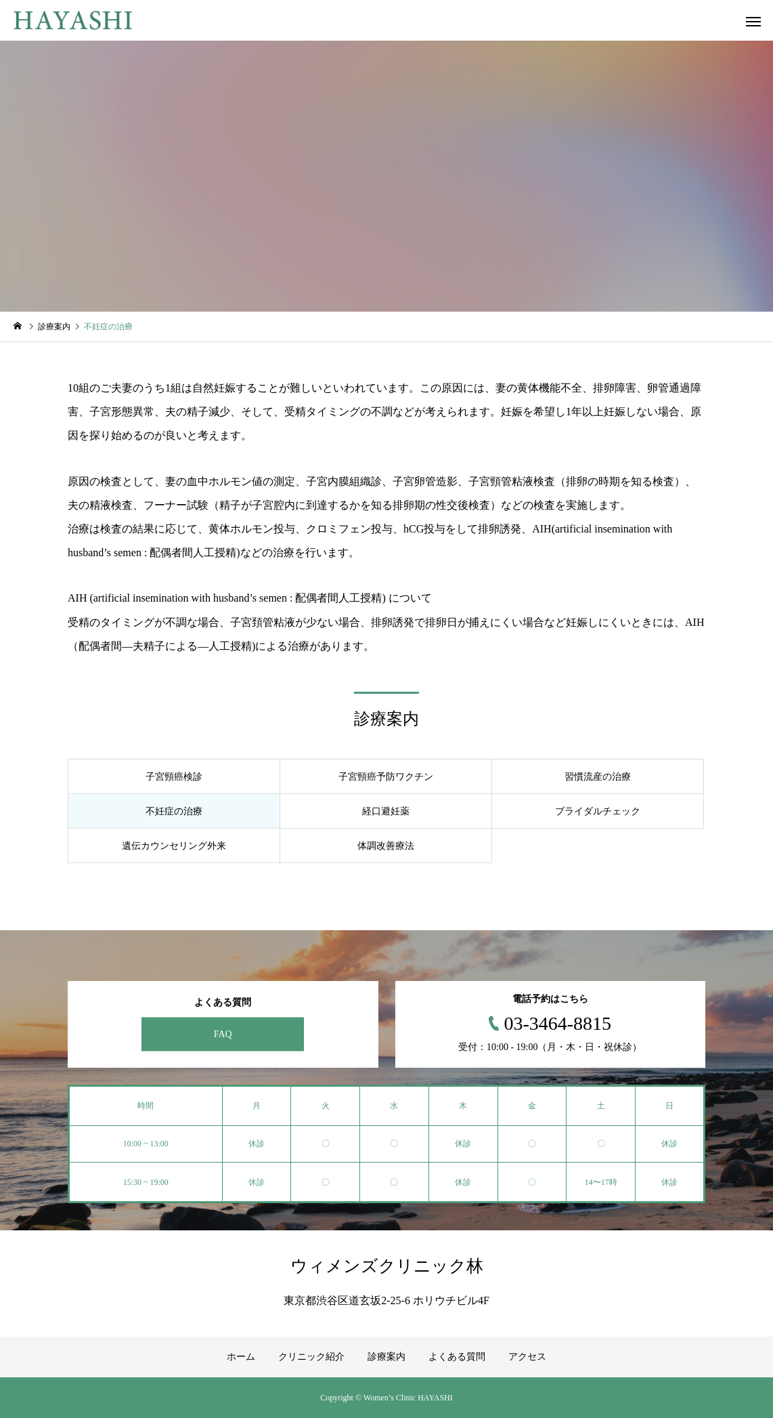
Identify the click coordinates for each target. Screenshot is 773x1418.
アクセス (527, 1357)
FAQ (223, 1033)
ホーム (241, 1357)
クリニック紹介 (311, 1357)
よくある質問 (456, 1357)
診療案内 (386, 1357)
